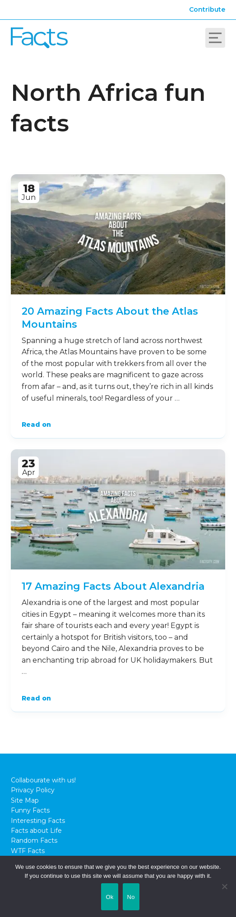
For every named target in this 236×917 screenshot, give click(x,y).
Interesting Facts (38, 821)
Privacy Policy (33, 790)
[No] (224, 886)
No (131, 897)
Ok (109, 897)
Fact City (39, 37)
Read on (36, 424)
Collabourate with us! (43, 780)
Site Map (25, 800)
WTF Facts (28, 851)
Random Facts (34, 840)
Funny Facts (30, 810)
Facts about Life (36, 831)
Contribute (207, 9)
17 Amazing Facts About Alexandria (113, 586)
